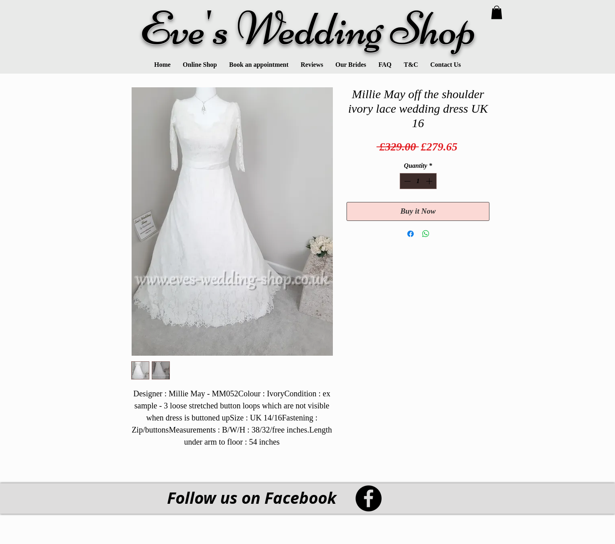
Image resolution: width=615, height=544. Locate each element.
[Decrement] (406, 181)
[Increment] (429, 181)
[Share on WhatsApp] (426, 234)
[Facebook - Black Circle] (368, 498)
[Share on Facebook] (410, 234)
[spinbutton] (418, 181)
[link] (496, 12)
